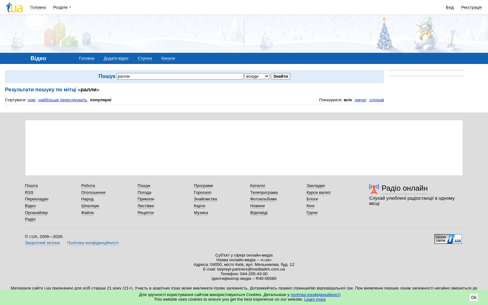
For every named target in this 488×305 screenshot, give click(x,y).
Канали (168, 58)
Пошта (31, 185)
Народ (87, 199)
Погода (144, 192)
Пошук (144, 185)
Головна (38, 7)
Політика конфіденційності (93, 242)
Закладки (316, 185)
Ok (473, 297)
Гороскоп (202, 192)
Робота (88, 185)
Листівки (146, 205)
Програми (203, 185)
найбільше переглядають (62, 100)
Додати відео (116, 58)
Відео (30, 205)
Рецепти (146, 212)
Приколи (146, 199)
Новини (257, 205)
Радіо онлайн (405, 188)
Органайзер (36, 212)
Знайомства (205, 199)
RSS (29, 192)
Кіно (311, 205)
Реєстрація (471, 7)
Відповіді (259, 212)
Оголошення (93, 192)
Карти (199, 205)
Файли (87, 212)
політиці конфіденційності (315, 294)
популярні (100, 100)
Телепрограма (264, 192)
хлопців (376, 100)
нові (31, 100)
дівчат (361, 100)
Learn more (315, 299)
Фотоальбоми (263, 199)
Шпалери (90, 205)
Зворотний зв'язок (42, 242)
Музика (201, 212)
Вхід (450, 7)
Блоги (312, 199)
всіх (348, 100)
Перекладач (36, 199)
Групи (312, 212)
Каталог (257, 185)
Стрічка (145, 58)
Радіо (30, 219)
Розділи (60, 7)
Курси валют (319, 192)
